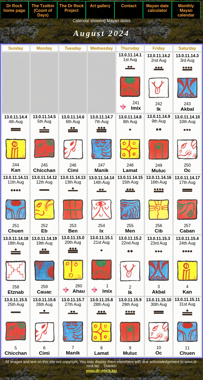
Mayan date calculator (157, 8)
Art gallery (100, 6)
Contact (129, 6)
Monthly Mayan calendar (185, 10)
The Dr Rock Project (72, 8)
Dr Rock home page (14, 8)
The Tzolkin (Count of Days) (43, 10)
